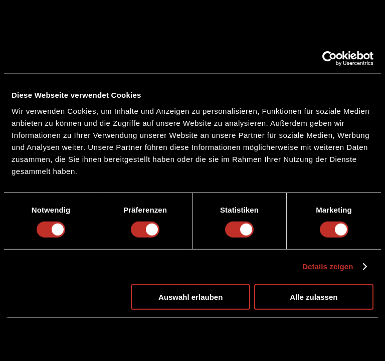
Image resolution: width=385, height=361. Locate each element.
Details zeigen (327, 266)
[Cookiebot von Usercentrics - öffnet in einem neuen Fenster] (329, 58)
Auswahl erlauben (190, 296)
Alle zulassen (313, 296)
